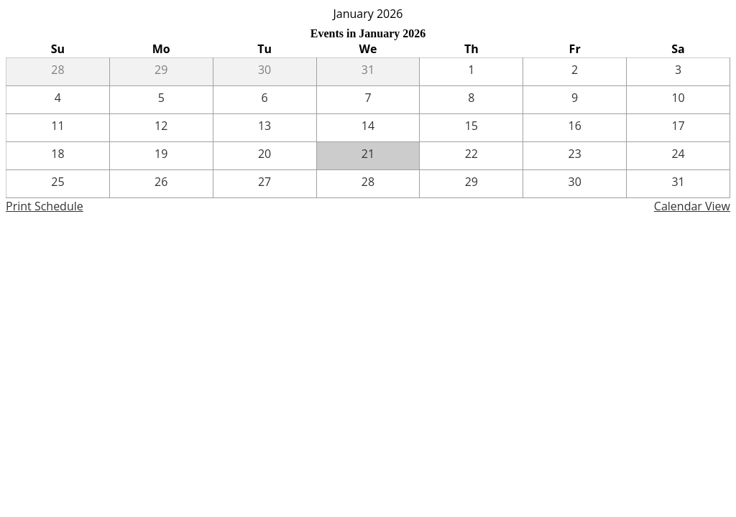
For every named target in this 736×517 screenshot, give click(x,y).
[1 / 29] (471, 184)
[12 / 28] (58, 72)
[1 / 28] (368, 184)
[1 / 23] (574, 156)
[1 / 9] (574, 100)
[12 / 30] (265, 72)
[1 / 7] (368, 100)
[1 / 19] (161, 156)
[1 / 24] (678, 156)
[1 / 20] (265, 156)
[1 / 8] (471, 100)
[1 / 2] (574, 72)
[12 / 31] (368, 72)
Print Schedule (44, 206)
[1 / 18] (58, 156)
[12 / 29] (161, 72)
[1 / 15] (471, 128)
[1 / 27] (265, 184)
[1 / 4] (58, 100)
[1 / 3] (678, 72)
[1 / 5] (161, 100)
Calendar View (692, 206)
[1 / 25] (58, 184)
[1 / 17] (678, 128)
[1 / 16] (574, 128)
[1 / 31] (678, 184)
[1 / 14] (368, 128)
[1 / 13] (265, 128)
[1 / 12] (161, 128)
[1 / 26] (161, 184)
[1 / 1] (471, 72)
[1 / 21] (368, 156)
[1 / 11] (58, 128)
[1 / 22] (471, 156)
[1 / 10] (678, 100)
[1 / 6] (265, 100)
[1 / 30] (574, 184)
